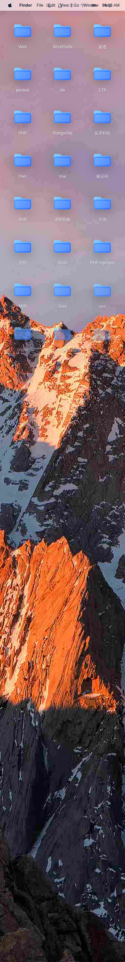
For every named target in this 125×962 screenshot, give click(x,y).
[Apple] (10, 5)
